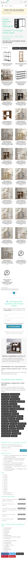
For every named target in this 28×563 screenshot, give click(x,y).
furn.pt (5, 488)
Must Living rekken (6, 436)
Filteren (15, 48)
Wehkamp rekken (22, 423)
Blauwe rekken (16, 406)
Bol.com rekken (5, 399)
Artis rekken (14, 436)
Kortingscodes (7, 543)
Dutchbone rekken (20, 426)
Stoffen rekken (15, 431)
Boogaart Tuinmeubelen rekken (8, 416)
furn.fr (5, 474)
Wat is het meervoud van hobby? (14, 504)
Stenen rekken (20, 428)
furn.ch (5, 485)
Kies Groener (7, 463)
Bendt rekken (12, 428)
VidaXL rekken (5, 401)
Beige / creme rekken (6, 413)
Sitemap (6, 534)
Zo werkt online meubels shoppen (12, 537)
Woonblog (6, 531)
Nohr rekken (12, 426)
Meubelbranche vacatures (10, 540)
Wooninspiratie (7, 549)
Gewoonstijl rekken (16, 433)
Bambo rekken (13, 401)
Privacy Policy (7, 538)
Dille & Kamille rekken (6, 406)
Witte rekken (19, 416)
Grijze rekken (4, 426)
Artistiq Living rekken (14, 394)
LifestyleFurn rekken (14, 421)
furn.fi (5, 491)
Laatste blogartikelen (8, 496)
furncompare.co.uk (8, 494)
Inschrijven (23, 450)
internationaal (18, 464)
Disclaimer (6, 532)
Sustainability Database (9, 469)
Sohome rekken (5, 394)
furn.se (5, 483)
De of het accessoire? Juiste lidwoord (14, 515)
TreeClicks (6, 455)
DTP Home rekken (6, 396)
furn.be (5, 476)
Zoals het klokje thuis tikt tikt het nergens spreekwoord (14, 500)
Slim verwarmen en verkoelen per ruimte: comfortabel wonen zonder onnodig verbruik (14, 510)
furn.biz (6, 489)
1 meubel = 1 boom (9, 545)
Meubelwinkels (7, 535)
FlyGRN (5, 458)
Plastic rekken (12, 418)
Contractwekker (8, 466)
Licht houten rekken (6, 431)
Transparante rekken (14, 399)
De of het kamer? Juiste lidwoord (14, 519)
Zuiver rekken (5, 428)
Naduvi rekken (5, 409)
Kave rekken (12, 409)
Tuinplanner (7, 546)
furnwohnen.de (7, 492)
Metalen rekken (14, 396)
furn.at (5, 479)
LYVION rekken (21, 401)
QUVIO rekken (13, 411)
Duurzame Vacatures (9, 464)
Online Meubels (8, 528)
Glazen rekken (5, 421)
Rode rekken (15, 413)
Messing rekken (20, 409)
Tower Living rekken (6, 433)
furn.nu (5, 480)
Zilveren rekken (5, 423)
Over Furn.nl (7, 529)
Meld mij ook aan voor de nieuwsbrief (13, 323)
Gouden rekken (13, 404)
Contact (6, 551)
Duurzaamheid (7, 542)
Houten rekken (5, 411)
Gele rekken (4, 418)
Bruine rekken (19, 418)
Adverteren (6, 548)
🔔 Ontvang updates (14, 326)
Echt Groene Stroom (9, 460)
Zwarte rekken (5, 404)
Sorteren (23, 48)
